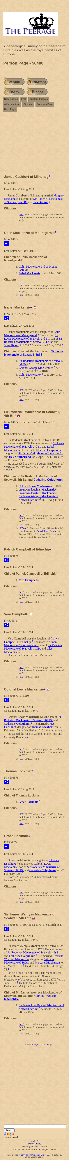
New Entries (11, 99)
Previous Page (45, 104)
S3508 (23, 528)
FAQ (23, 99)
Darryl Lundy (34, 1143)
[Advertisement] (34, 145)
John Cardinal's (27, 1155)
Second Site (39, 1155)
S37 (21, 214)
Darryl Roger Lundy (46, 531)
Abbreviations (12, 104)
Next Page (10, 109)
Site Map (28, 104)
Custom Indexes (38, 99)
